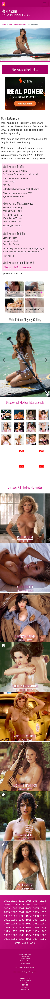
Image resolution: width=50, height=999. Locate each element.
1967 (7, 935)
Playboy (7, 267)
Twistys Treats (25, 963)
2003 (7, 912)
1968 (43, 931)
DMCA (25, 983)
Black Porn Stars (25, 954)
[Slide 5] (23, 393)
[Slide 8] (33, 393)
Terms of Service (25, 980)
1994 (28, 916)
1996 (14, 916)
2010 (43, 904)
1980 (43, 923)
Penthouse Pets (25, 961)
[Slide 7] (30, 393)
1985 (7, 923)
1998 (43, 912)
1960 (14, 938)
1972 (14, 931)
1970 (28, 931)
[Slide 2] (12, 393)
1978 (14, 927)
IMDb (16, 267)
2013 (21, 904)
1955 (18, 942)
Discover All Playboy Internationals (25, 402)
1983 (21, 923)
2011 (36, 904)
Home (4, 24)
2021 (7, 900)
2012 (28, 904)
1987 (36, 919)
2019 (21, 900)
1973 (7, 931)
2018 (28, 900)
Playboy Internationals (17, 24)
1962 (43, 935)
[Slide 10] (40, 393)
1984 (14, 923)
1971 (21, 931)
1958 (28, 938)
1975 (36, 927)
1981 (36, 923)
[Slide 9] (37, 393)
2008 (14, 908)
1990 (14, 919)
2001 (21, 912)
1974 (43, 927)
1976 (28, 927)
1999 (36, 912)
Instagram (26, 267)
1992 (43, 916)
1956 (43, 938)
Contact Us (25, 989)
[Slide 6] (26, 393)
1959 (21, 938)
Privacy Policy (25, 978)
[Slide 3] (16, 393)
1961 (7, 938)
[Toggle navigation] (44, 3)
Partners (25, 987)
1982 (28, 923)
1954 (25, 942)
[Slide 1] (9, 393)
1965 (21, 935)
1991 (7, 919)
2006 (28, 908)
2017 (36, 900)
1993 (36, 916)
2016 (43, 900)
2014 (14, 904)
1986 (43, 919)
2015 (7, 904)
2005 (36, 908)
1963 (36, 935)
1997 (7, 916)
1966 (14, 935)
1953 (32, 942)
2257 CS (25, 985)
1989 (21, 919)
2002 (14, 912)
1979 (7, 927)
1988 (28, 919)
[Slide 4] (19, 393)
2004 (43, 908)
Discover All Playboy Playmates (25, 487)
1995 (21, 916)
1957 (36, 938)
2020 (14, 900)
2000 (28, 912)
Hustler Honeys (25, 958)
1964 (28, 935)
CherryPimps (25, 956)
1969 (36, 931)
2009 (7, 908)
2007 (21, 908)
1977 (21, 927)
